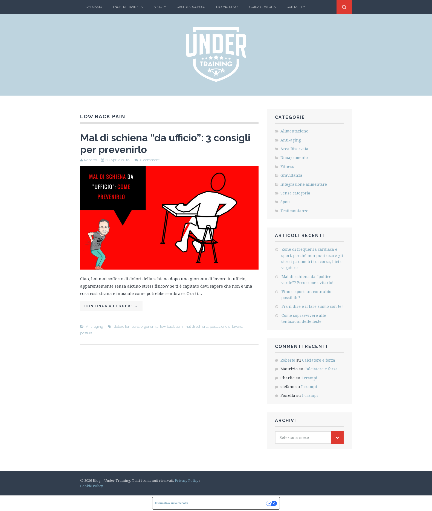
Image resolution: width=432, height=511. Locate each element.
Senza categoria (295, 193)
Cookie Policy (91, 485)
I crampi (309, 377)
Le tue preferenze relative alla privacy (229, 503)
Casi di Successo (191, 7)
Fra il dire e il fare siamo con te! (312, 306)
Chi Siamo (94, 7)
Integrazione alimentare (303, 184)
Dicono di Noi (227, 7)
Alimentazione (294, 131)
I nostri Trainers (128, 7)
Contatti (294, 7)
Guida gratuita (262, 7)
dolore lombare (126, 326)
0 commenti (150, 160)
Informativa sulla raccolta (171, 503)
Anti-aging (94, 326)
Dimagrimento (294, 157)
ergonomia (149, 326)
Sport (285, 201)
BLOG (157, 7)
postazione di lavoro (226, 326)
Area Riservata (294, 148)
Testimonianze (294, 210)
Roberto (90, 160)
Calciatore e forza (318, 360)
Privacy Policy (186, 480)
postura (86, 333)
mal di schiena (196, 326)
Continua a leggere (111, 306)
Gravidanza (291, 175)
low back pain (171, 326)
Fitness (287, 166)
